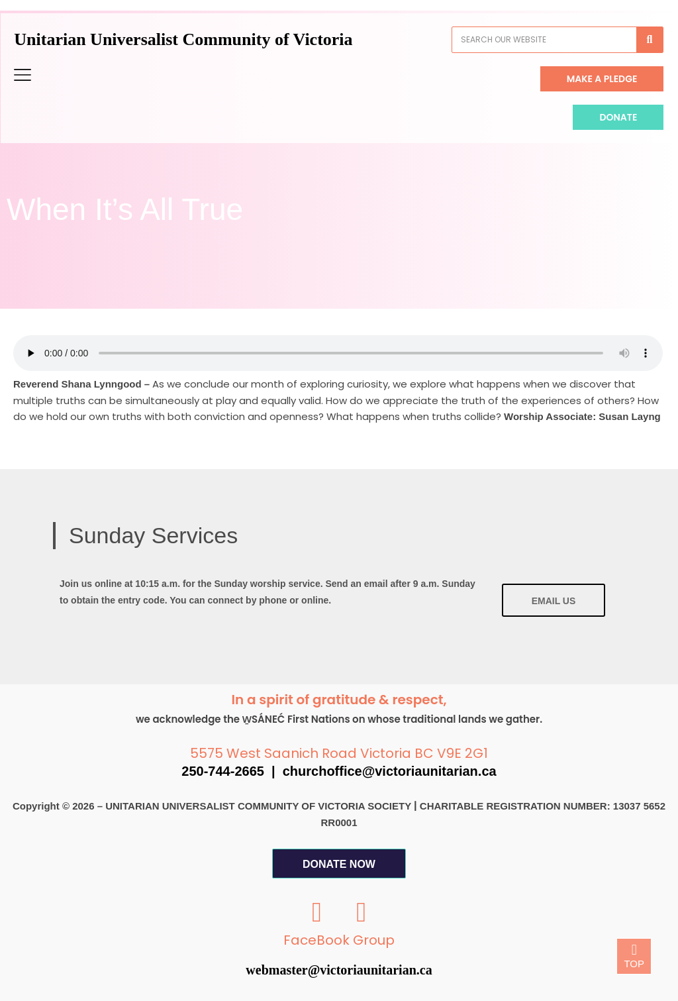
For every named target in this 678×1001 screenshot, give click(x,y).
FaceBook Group (339, 940)
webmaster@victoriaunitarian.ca (339, 970)
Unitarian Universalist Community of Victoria (199, 39)
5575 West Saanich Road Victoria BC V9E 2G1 (339, 753)
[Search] (633, 39)
